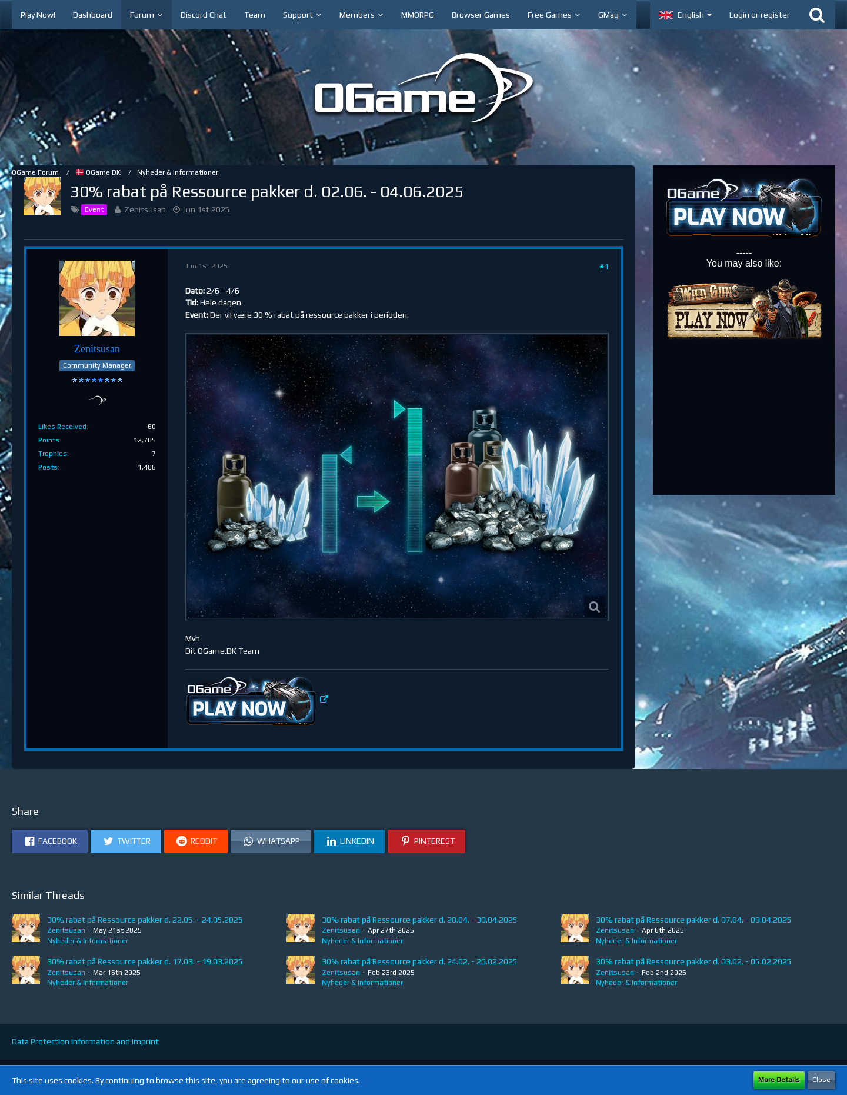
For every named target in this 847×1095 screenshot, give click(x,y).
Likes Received (62, 426)
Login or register (759, 14)
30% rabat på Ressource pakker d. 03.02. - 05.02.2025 (694, 961)
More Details (779, 1080)
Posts (48, 467)
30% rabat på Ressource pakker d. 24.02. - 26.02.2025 (420, 961)
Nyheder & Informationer (87, 941)
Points (48, 440)
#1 (604, 266)
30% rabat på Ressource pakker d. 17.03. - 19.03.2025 (145, 961)
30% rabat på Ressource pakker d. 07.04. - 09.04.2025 (694, 919)
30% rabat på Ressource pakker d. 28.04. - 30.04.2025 (420, 919)
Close (821, 1080)
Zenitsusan (145, 209)
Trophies (52, 454)
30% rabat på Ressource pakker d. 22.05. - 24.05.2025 (145, 919)
